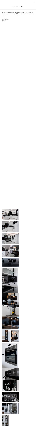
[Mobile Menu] (33, 1)
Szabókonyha (7, 19)
